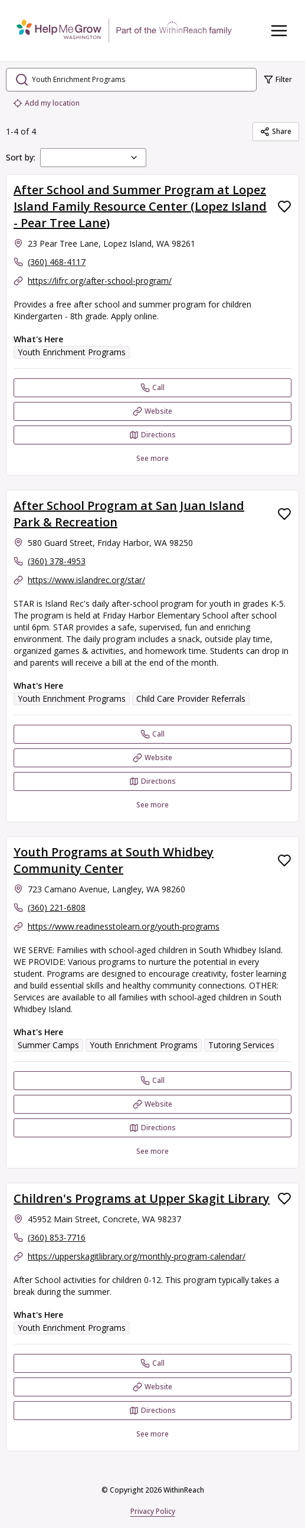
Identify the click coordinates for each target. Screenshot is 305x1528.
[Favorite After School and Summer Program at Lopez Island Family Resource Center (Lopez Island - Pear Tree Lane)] (284, 206)
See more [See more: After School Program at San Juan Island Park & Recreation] (152, 805)
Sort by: (20, 157)
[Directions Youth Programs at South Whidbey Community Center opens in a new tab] (152, 1127)
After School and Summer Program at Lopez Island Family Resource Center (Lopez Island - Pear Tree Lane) (140, 206)
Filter (278, 79)
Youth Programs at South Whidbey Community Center (114, 860)
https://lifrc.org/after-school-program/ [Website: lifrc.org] (100, 280)
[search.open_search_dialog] (131, 79)
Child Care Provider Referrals (190, 698)
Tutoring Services (241, 1045)
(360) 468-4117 (57, 261)
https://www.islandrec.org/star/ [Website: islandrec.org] (86, 579)
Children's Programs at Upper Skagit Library (142, 1198)
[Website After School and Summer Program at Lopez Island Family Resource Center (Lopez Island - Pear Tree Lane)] (152, 411)
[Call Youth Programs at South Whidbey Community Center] (152, 1080)
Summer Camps (48, 1045)
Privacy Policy (152, 1511)
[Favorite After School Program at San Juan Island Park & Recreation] (284, 514)
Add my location (46, 103)
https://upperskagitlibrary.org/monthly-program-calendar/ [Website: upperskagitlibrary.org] (136, 1256)
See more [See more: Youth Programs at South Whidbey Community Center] (152, 1151)
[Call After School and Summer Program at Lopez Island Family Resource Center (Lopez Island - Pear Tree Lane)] (152, 387)
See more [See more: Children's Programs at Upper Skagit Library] (152, 1434)
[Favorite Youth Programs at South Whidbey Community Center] (284, 860)
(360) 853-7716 (57, 1237)
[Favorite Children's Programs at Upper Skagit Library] (284, 1199)
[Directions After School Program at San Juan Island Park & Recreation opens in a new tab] (152, 781)
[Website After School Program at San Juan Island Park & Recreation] (152, 757)
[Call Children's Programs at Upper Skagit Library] (152, 1363)
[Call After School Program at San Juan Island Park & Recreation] (152, 734)
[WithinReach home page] (124, 31)
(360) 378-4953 (57, 561)
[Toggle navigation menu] (279, 30)
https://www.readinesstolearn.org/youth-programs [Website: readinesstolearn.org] (123, 926)
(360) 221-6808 (57, 907)
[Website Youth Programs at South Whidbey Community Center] (152, 1104)
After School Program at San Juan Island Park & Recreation (129, 514)
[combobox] (93, 157)
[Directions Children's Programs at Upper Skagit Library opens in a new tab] (152, 1410)
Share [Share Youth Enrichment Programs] (275, 131)
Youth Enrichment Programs (72, 352)
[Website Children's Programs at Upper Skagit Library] (152, 1387)
